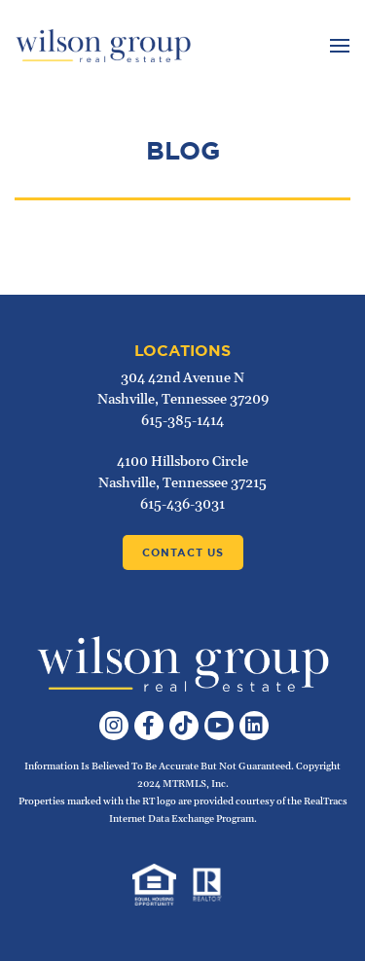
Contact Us (183, 552)
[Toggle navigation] (337, 45)
